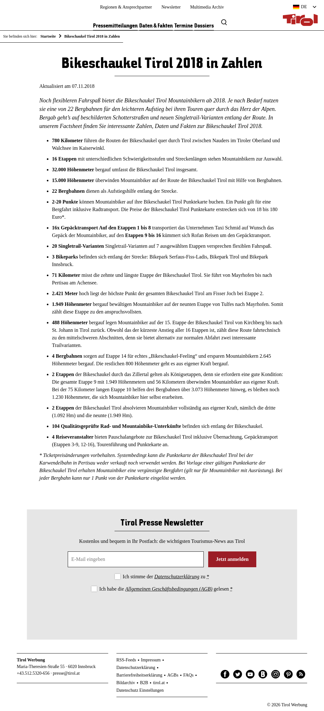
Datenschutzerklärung (176, 576)
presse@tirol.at (66, 673)
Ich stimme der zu (166, 576)
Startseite (48, 36)
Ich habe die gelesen (166, 589)
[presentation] (162, 610)
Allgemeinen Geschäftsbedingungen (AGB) (168, 589)
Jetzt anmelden (232, 559)
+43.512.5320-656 (33, 673)
